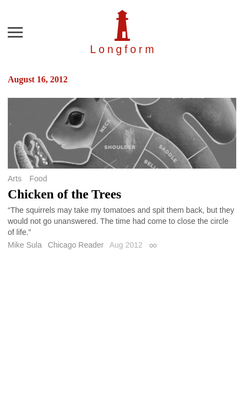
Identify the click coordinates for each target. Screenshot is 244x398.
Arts (15, 178)
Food (38, 178)
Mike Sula (24, 244)
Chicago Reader (75, 244)
